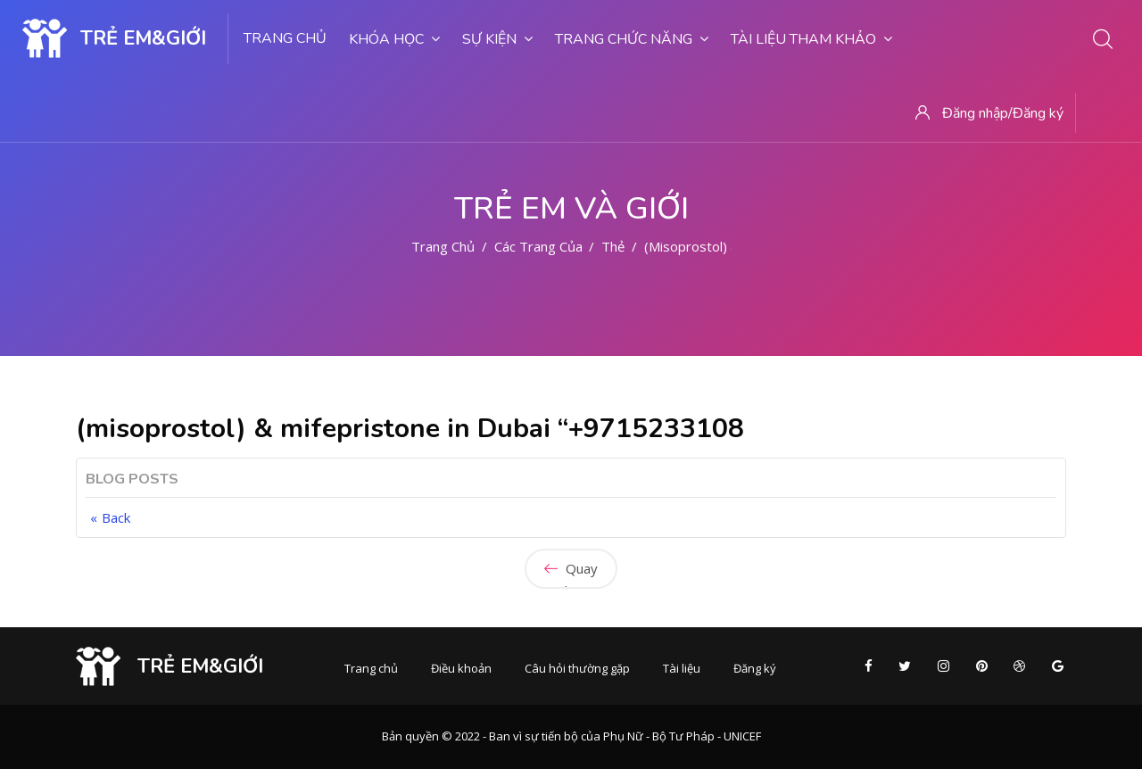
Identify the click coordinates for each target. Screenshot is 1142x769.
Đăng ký (754, 668)
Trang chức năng (631, 39)
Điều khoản (461, 668)
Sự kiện (497, 39)
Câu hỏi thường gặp (577, 668)
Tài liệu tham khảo (811, 39)
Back (116, 517)
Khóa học (394, 39)
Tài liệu (681, 668)
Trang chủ (285, 38)
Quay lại (571, 574)
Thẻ (613, 246)
